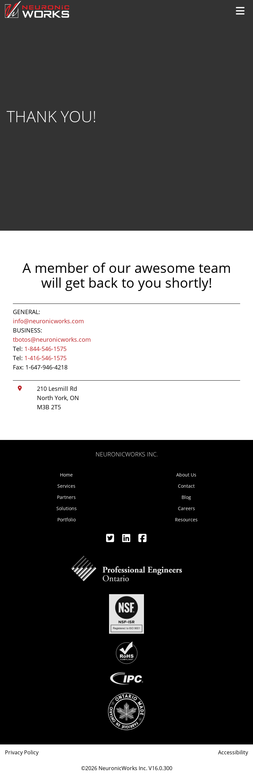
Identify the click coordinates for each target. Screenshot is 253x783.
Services (66, 486)
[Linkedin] (127, 539)
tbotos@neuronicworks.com (52, 339)
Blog (186, 497)
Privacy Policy (22, 752)
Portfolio (66, 519)
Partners (66, 497)
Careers (186, 508)
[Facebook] (142, 539)
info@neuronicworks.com (48, 321)
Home (66, 475)
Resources (186, 519)
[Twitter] (111, 539)
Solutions (66, 508)
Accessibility (233, 752)
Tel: (40, 349)
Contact (186, 486)
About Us (186, 475)
